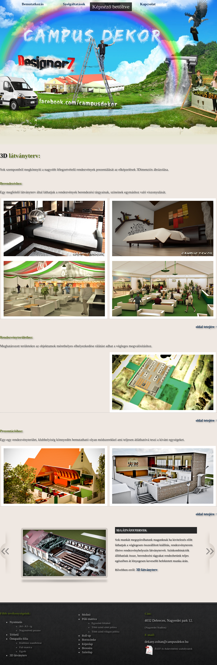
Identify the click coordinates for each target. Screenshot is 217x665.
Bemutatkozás (33, 4)
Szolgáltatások (74, 4)
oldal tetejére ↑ (206, 327)
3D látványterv (146, 570)
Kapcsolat (148, 4)
